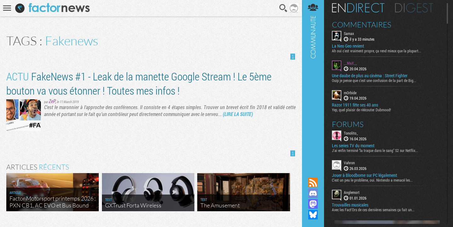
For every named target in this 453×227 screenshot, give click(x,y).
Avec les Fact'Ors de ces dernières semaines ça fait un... (373, 209)
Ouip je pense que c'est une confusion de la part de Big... (374, 80)
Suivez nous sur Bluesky (313, 214)
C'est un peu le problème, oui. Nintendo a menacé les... (372, 180)
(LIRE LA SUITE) (238, 114)
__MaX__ (350, 63)
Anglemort (352, 192)
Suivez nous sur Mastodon (313, 204)
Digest (414, 8)
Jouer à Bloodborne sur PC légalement (364, 175)
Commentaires (361, 24)
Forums (348, 124)
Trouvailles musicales (350, 204)
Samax (349, 33)
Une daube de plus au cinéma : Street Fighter (369, 75)
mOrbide (350, 92)
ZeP (52, 101)
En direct (358, 8)
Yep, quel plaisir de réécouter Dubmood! (361, 109)
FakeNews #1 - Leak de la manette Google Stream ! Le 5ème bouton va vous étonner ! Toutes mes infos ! (138, 83)
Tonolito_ (351, 133)
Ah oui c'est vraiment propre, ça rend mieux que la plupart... (376, 50)
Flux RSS (313, 182)
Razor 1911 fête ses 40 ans (355, 105)
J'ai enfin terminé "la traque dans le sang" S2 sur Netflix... (375, 150)
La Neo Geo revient (348, 46)
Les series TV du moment (353, 145)
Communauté (313, 83)
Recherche (283, 8)
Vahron (349, 162)
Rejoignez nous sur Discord (313, 193)
